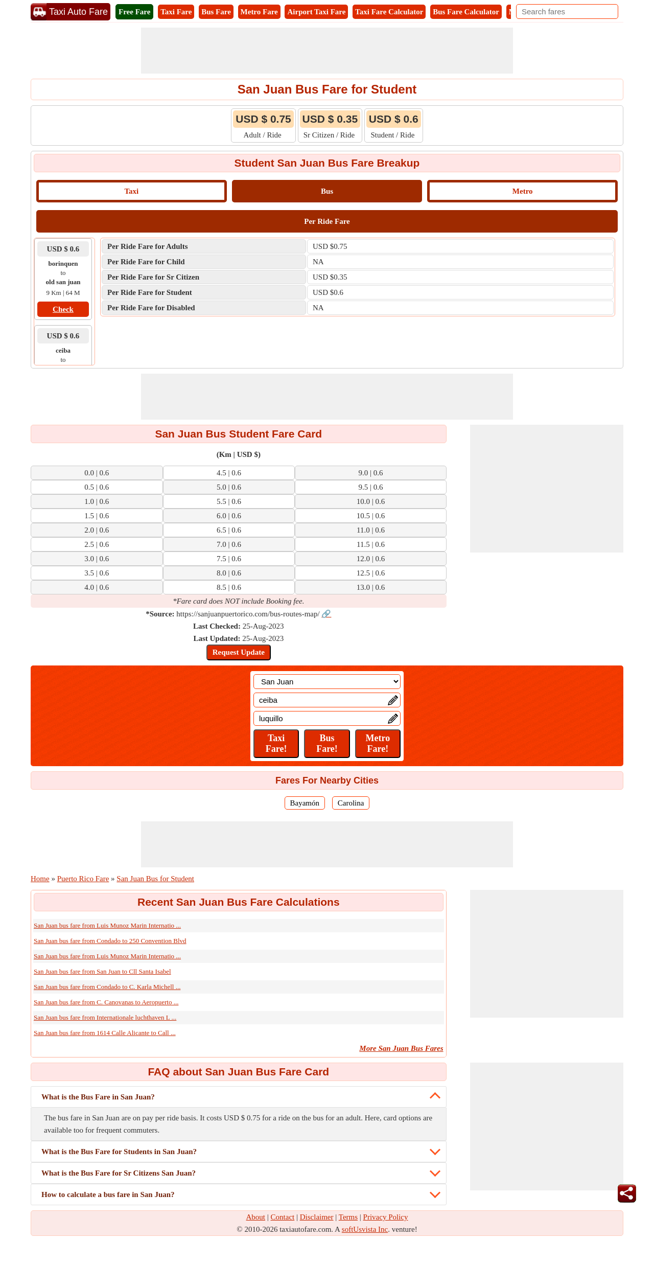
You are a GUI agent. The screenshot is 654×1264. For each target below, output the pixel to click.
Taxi (131, 191)
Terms (348, 1217)
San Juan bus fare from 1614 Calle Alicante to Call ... (105, 1033)
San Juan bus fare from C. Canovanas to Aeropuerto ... (106, 1002)
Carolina (351, 803)
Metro (522, 191)
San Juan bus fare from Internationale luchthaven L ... (105, 1017)
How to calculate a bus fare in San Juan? (108, 1194)
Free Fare (134, 12)
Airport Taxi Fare (316, 12)
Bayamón (305, 803)
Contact (283, 1217)
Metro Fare (259, 12)
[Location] (327, 681)
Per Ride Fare (326, 221)
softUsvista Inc (365, 1229)
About (256, 1217)
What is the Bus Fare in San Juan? (98, 1097)
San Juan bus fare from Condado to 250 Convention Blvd (110, 941)
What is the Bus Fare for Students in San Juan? (119, 1151)
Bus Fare (216, 12)
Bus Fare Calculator (466, 12)
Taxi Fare (176, 12)
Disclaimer (317, 1217)
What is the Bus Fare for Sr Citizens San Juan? (118, 1173)
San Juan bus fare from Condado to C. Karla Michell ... (107, 987)
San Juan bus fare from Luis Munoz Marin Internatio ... (107, 925)
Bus (327, 191)
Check (63, 309)
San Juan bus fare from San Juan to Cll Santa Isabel (102, 971)
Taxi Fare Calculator (389, 12)
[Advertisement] (327, 51)
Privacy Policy (385, 1217)
